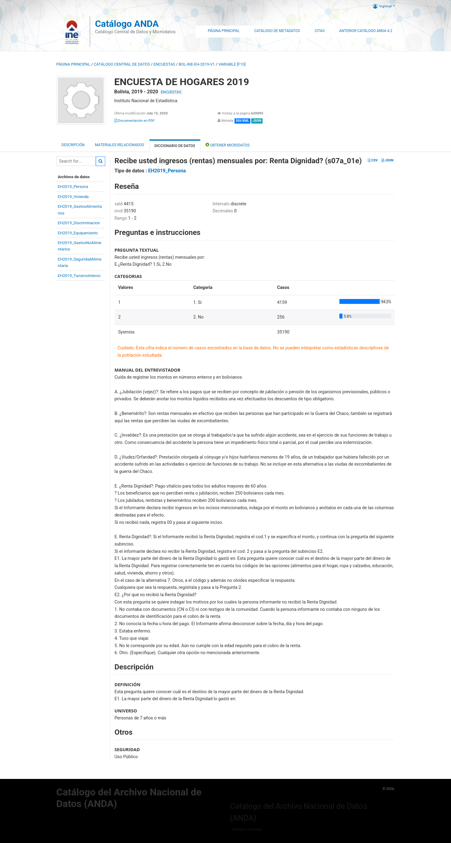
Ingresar (382, 6)
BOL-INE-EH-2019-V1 (197, 64)
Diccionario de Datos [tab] (175, 146)
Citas (320, 31)
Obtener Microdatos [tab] (228, 144)
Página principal (73, 64)
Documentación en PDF (134, 120)
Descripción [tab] (73, 145)
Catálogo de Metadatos (277, 31)
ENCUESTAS (164, 64)
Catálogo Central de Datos (122, 64)
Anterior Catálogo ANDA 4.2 (365, 31)
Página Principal (223, 31)
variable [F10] (231, 64)
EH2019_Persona (73, 186)
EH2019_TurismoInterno (79, 275)
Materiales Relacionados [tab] (119, 145)
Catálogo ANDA (127, 23)
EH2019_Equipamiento (78, 233)
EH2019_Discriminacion (79, 223)
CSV (373, 160)
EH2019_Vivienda (73, 196)
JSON (387, 160)
